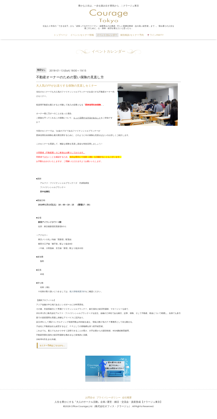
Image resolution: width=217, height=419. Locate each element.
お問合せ (90, 397)
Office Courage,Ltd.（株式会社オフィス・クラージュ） (101, 406)
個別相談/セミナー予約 (132, 35)
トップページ (60, 35)
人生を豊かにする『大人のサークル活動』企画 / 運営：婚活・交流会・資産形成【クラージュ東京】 (108, 402)
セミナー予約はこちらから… (52, 345)
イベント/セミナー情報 (82, 35)
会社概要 (127, 397)
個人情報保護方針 (77, 291)
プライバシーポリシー (108, 397)
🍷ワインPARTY (155, 35)
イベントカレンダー (107, 35)
